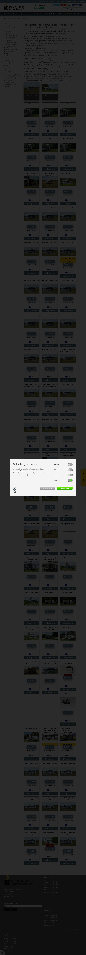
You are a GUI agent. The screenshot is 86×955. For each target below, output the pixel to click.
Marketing (56, 464)
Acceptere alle (65, 488)
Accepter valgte (47, 488)
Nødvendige (57, 480)
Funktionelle (57, 475)
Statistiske (56, 469)
